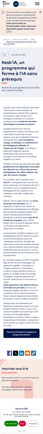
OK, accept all (11, 424)
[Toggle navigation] (37, 4)
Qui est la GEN (21, 408)
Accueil (6, 40)
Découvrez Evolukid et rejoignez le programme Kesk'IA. (21, 333)
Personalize (33, 424)
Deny (22, 424)
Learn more (21, 431)
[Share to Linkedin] (21, 353)
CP (8, 31)
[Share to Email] (27, 353)
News (33, 40)
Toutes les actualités (20, 40)
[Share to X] (15, 353)
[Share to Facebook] (9, 353)
